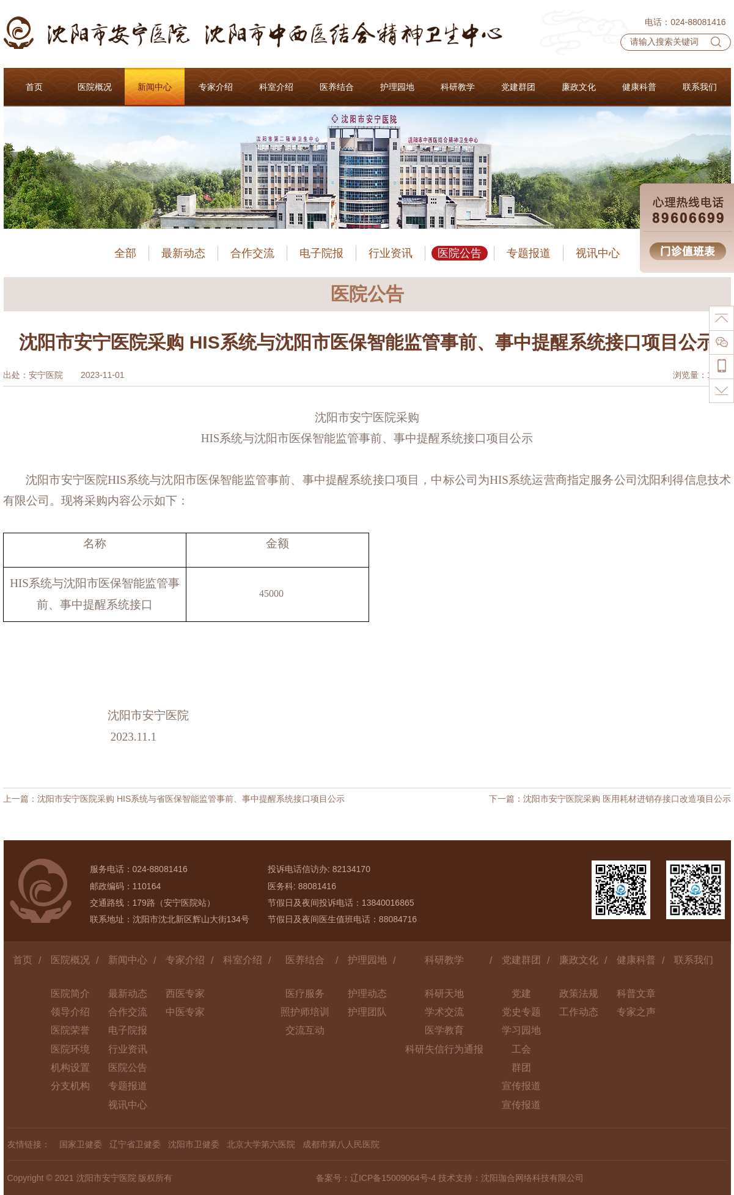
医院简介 (70, 993)
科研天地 (444, 993)
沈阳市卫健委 (193, 1144)
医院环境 (70, 1049)
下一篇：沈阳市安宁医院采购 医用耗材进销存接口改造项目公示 (610, 799)
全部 (125, 253)
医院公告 (460, 253)
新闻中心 (127, 960)
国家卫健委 (80, 1144)
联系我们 (693, 960)
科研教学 (444, 960)
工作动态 (578, 1012)
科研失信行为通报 (444, 1049)
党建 (521, 993)
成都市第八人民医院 (341, 1144)
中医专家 (185, 1012)
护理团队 (367, 1012)
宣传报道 (521, 1086)
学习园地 (521, 1030)
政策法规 (578, 993)
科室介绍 (242, 960)
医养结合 (305, 960)
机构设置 (70, 1067)
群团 (521, 1067)
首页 (22, 960)
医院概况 (70, 960)
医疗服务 (305, 993)
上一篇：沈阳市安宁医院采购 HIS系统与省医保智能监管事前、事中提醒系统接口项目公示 (174, 799)
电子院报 (321, 253)
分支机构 (70, 1086)
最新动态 (183, 253)
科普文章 (636, 993)
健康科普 (636, 960)
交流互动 (305, 1030)
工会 (521, 1049)
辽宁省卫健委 (135, 1144)
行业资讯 (391, 253)
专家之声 (636, 1012)
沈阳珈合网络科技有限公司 (532, 1178)
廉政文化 (578, 960)
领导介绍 (70, 1012)
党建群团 (521, 960)
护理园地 (367, 960)
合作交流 (252, 253)
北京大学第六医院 (261, 1144)
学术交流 (444, 1012)
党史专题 (521, 1012)
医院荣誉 (70, 1030)
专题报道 (529, 253)
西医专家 (185, 993)
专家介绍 (185, 960)
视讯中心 (598, 253)
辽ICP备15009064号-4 (393, 1178)
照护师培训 (305, 1012)
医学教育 (444, 1030)
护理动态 (367, 993)
